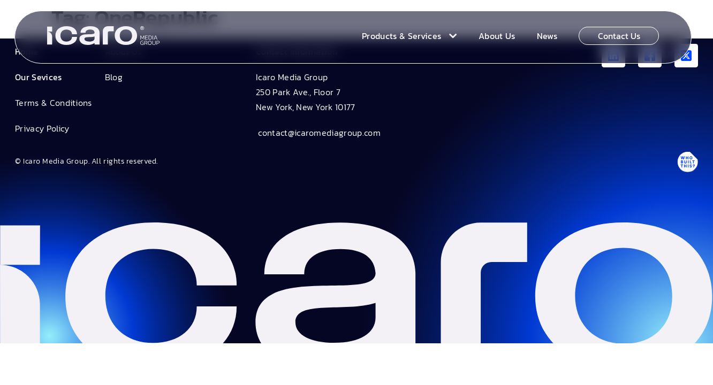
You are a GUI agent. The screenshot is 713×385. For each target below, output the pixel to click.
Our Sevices (38, 77)
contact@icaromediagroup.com (318, 132)
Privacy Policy (42, 128)
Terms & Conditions (53, 102)
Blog (114, 77)
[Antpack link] (687, 161)
